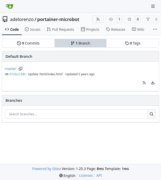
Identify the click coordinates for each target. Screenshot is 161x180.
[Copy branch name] (20, 68)
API (99, 175)
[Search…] (151, 114)
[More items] (155, 29)
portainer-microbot (58, 19)
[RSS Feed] (98, 19)
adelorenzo (22, 19)
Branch (80, 43)
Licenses (86, 175)
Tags (132, 43)
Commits (28, 43)
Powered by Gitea (46, 168)
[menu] (152, 82)
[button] (144, 82)
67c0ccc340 (18, 74)
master (10, 68)
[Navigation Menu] (153, 6)
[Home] (9, 6)
